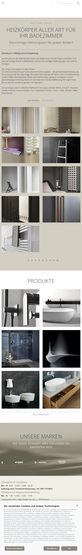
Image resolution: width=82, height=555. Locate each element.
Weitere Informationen (14, 548)
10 (57, 260)
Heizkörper (48, 23)
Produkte (39, 23)
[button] (77, 506)
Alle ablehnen (51, 548)
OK (69, 548)
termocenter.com (27, 9)
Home (33, 23)
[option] (41, 462)
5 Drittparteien (25, 509)
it (52, 3)
